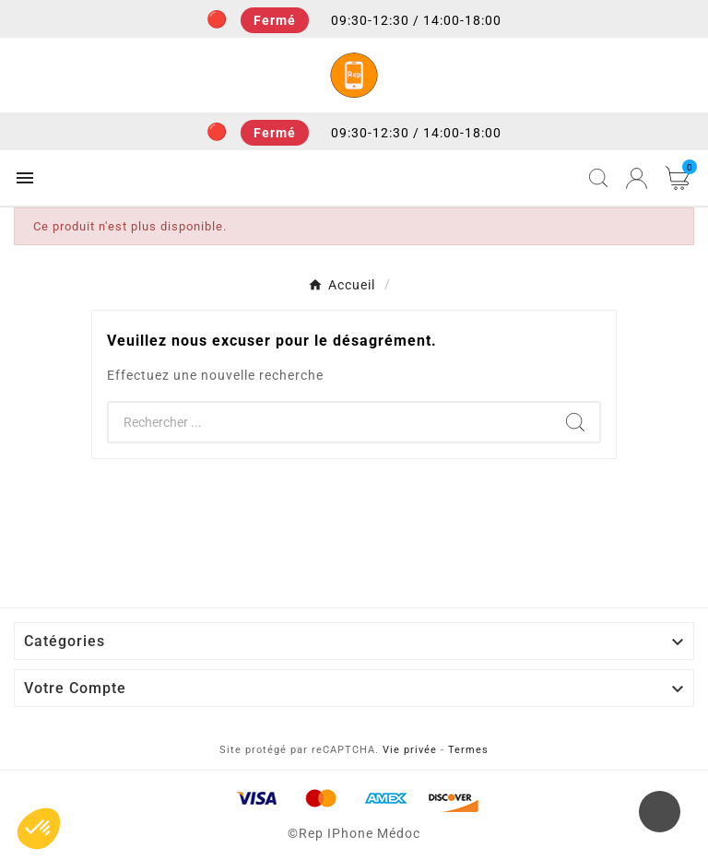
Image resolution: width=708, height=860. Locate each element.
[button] (39, 829)
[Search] (575, 422)
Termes (468, 750)
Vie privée (410, 750)
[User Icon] (636, 178)
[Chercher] (330, 422)
